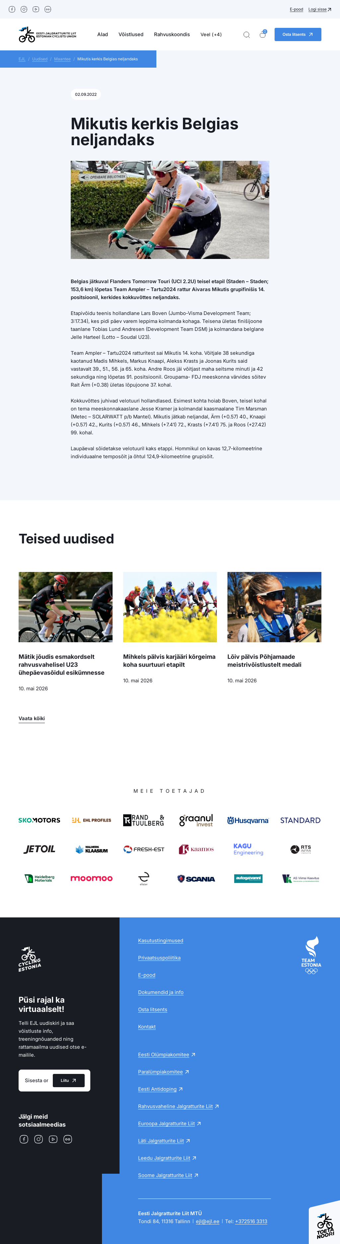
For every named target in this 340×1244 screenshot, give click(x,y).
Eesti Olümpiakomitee (163, 1054)
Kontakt (147, 1027)
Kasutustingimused (160, 940)
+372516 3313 (251, 1221)
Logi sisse (317, 9)
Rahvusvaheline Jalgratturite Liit (175, 1106)
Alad (102, 34)
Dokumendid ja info (161, 992)
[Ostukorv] (263, 35)
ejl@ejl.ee (207, 1221)
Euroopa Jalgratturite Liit (166, 1123)
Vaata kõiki (32, 718)
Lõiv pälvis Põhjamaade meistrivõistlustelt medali (264, 660)
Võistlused (131, 34)
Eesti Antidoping (157, 1089)
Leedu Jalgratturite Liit (164, 1158)
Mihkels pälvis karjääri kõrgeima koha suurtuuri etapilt (169, 660)
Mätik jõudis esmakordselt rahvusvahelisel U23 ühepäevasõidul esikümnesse (62, 664)
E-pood (296, 9)
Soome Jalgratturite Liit (165, 1175)
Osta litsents (152, 1009)
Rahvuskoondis (172, 34)
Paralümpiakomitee (160, 1072)
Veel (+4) (211, 34)
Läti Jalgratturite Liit (161, 1141)
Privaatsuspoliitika (159, 958)
